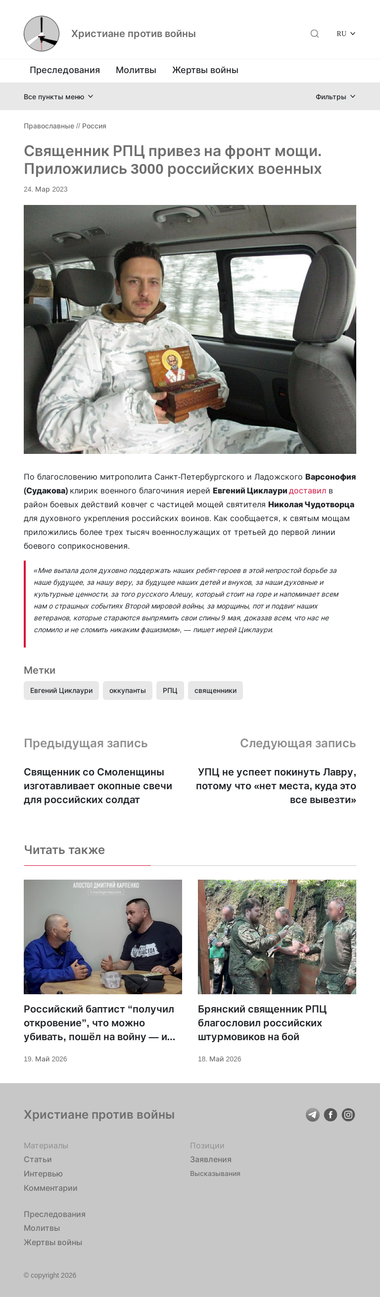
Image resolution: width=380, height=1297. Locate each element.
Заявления (211, 1159)
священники (215, 690)
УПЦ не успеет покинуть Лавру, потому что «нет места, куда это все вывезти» (276, 786)
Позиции (207, 1145)
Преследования (65, 70)
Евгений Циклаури (61, 690)
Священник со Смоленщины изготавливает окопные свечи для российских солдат (98, 786)
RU (341, 33)
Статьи (38, 1159)
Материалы (46, 1145)
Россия (94, 126)
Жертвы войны (205, 70)
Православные (49, 126)
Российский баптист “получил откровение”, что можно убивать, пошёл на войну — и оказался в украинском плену (99, 1023)
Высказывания (215, 1173)
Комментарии (51, 1188)
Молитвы (136, 70)
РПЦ (170, 690)
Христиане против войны (133, 34)
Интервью (43, 1173)
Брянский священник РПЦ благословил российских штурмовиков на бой (262, 1023)
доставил (307, 490)
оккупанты (127, 690)
